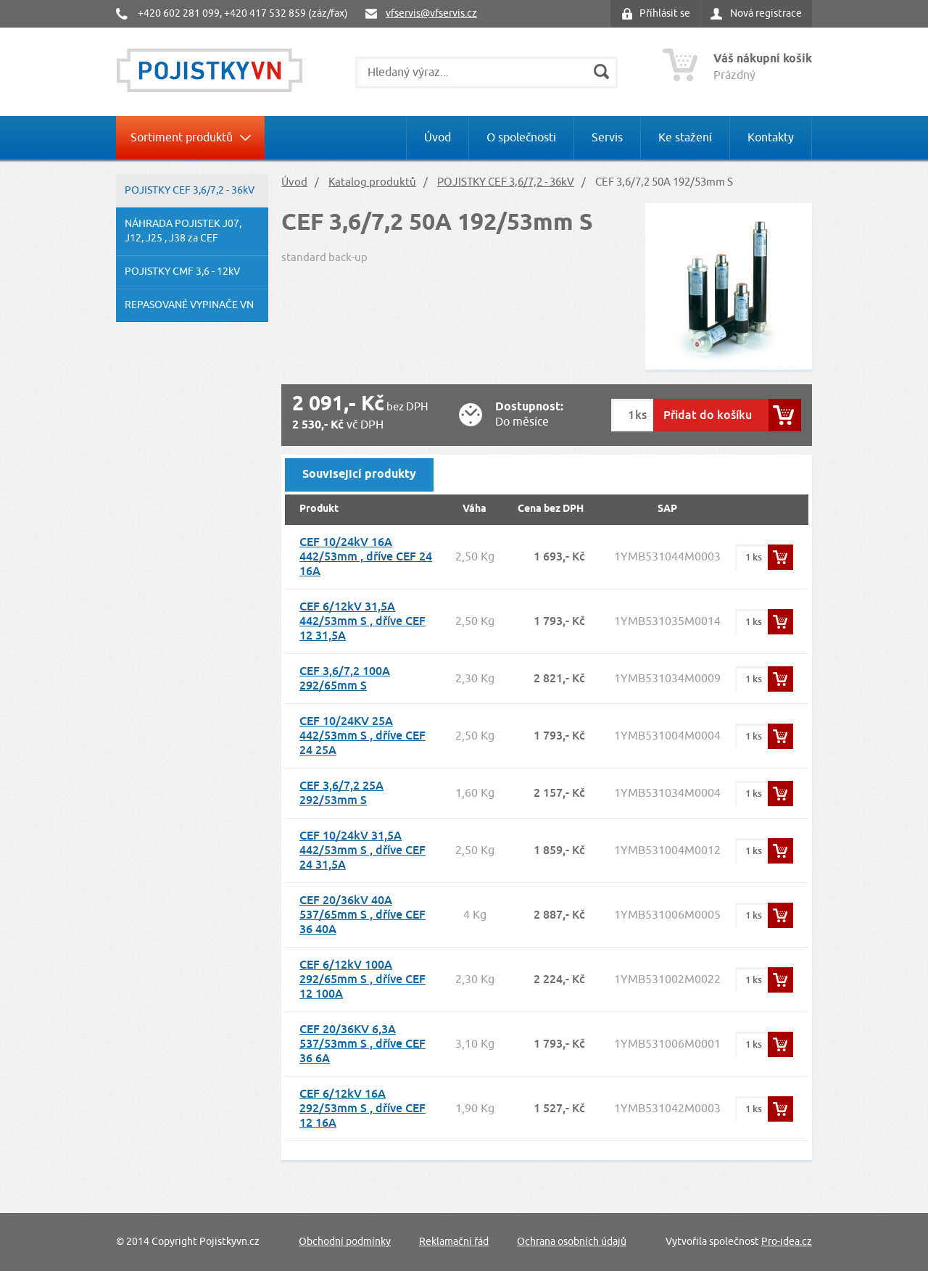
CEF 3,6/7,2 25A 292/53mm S (341, 793)
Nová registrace (766, 13)
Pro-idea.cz (786, 1241)
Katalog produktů (372, 182)
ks (641, 415)
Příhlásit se (664, 13)
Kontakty (770, 138)
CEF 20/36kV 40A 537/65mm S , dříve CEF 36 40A (362, 915)
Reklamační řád (454, 1241)
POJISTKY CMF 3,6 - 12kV (182, 271)
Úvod (437, 138)
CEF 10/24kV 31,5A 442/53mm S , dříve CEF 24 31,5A (362, 850)
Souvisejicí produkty (359, 474)
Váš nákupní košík (762, 59)
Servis (607, 138)
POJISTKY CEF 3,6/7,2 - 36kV (189, 190)
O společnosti (521, 138)
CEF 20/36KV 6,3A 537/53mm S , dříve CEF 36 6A (362, 1044)
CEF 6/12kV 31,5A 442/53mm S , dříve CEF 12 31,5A (362, 621)
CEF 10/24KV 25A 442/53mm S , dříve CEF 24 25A (362, 735)
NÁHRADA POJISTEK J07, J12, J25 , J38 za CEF (183, 231)
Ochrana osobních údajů (571, 1241)
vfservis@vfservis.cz (431, 13)
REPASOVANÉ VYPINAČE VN (189, 305)
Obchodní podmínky (345, 1241)
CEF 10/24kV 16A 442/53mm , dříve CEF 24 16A (365, 556)
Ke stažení (685, 138)
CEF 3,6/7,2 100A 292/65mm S (344, 678)
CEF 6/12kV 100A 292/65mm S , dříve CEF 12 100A (362, 979)
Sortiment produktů (181, 138)
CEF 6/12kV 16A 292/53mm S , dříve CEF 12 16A (362, 1108)
